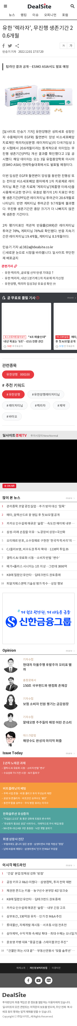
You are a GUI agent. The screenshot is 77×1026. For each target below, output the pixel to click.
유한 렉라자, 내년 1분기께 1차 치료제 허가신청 (34, 278)
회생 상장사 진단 (13, 839)
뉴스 (12, 15)
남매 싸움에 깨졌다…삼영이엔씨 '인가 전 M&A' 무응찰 (30, 849)
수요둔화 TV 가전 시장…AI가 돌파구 (21, 773)
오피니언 (50, 15)
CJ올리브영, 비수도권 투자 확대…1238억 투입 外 (38, 549)
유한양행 (18, 374)
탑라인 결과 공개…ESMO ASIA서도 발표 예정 (37, 67)
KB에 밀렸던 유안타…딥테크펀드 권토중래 (34, 575)
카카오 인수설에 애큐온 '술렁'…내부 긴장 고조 (36, 908)
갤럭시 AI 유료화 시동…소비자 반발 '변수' (33, 558)
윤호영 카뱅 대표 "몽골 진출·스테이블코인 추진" (37, 942)
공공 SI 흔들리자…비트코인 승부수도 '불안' (25, 798)
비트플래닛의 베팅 (14, 788)
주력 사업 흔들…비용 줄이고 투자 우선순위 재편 (27, 793)
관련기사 (7, 266)
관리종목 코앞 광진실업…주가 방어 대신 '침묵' (36, 506)
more (15, 266)
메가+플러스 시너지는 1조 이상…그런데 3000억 (37, 566)
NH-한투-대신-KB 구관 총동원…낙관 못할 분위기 (27, 828)
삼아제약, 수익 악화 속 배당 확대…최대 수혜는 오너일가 (42, 933)
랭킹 (24, 15)
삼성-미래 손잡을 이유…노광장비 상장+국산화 (36, 532)
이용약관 (56, 967)
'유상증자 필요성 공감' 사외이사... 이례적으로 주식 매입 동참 (33, 823)
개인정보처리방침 (38, 967)
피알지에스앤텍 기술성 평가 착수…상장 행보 (35, 583)
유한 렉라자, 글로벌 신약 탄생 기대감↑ (29, 273)
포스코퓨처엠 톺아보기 (15, 337)
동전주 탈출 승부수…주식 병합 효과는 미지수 (25, 803)
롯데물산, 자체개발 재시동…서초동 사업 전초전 (37, 925)
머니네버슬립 (62, 337)
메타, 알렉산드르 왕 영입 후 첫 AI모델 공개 (33, 515)
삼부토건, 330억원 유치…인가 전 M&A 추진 (34, 916)
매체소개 (20, 967)
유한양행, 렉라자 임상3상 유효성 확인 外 (30, 284)
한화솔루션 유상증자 (16, 813)
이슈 (35, 15)
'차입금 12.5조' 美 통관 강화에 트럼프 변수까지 (27, 818)
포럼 (65, 15)
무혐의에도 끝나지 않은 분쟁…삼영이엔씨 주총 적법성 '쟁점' (33, 844)
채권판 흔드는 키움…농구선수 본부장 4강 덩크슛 (37, 891)
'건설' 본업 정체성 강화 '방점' (25, 873)
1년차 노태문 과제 (14, 763)
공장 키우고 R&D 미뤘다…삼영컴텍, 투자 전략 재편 (39, 882)
